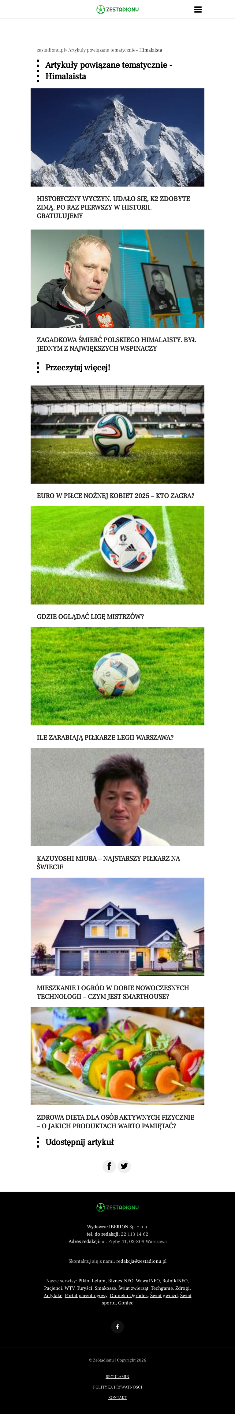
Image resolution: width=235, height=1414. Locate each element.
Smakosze (105, 1288)
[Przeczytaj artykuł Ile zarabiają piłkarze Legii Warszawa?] (117, 684)
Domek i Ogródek (129, 1295)
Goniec (125, 1303)
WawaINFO (148, 1281)
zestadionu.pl (51, 50)
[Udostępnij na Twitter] (124, 1166)
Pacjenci (53, 1288)
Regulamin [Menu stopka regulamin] (117, 1377)
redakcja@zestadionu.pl (141, 1261)
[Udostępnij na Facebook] (109, 1166)
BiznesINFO (120, 1281)
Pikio (83, 1281)
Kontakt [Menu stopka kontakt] (117, 1397)
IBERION (118, 1227)
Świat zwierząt (133, 1288)
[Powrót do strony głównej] (117, 1207)
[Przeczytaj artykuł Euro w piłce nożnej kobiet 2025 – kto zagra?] (117, 442)
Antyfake (53, 1295)
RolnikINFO (175, 1281)
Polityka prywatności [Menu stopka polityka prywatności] (117, 1387)
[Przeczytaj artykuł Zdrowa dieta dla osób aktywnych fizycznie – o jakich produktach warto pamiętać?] (117, 1068)
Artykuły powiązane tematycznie (102, 50)
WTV (69, 1288)
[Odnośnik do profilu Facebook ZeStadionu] (117, 1326)
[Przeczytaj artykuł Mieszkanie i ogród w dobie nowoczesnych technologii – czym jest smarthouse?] (117, 939)
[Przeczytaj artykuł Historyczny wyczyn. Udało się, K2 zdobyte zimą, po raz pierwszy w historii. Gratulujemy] (117, 154)
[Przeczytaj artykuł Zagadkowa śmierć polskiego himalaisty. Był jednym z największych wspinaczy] (117, 291)
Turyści (84, 1288)
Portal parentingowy (86, 1295)
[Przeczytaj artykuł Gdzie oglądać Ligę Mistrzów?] (117, 563)
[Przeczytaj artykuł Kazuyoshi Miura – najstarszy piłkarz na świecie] (117, 809)
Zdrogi (182, 1288)
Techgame (162, 1288)
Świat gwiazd (164, 1295)
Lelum (99, 1281)
